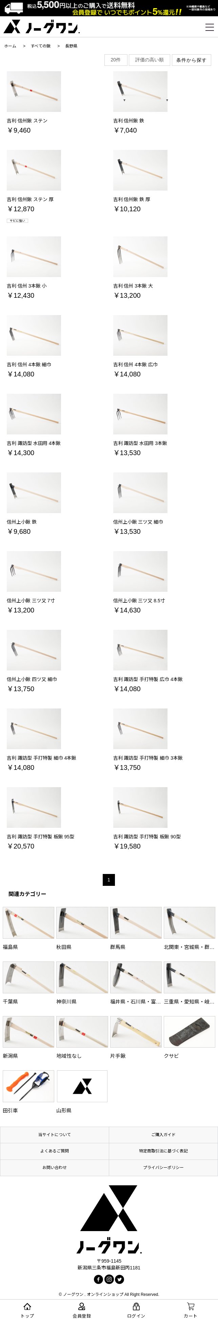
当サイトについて (54, 1134)
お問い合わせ (54, 1167)
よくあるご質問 (54, 1151)
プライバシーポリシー (163, 1167)
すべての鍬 (41, 46)
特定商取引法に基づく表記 (163, 1151)
